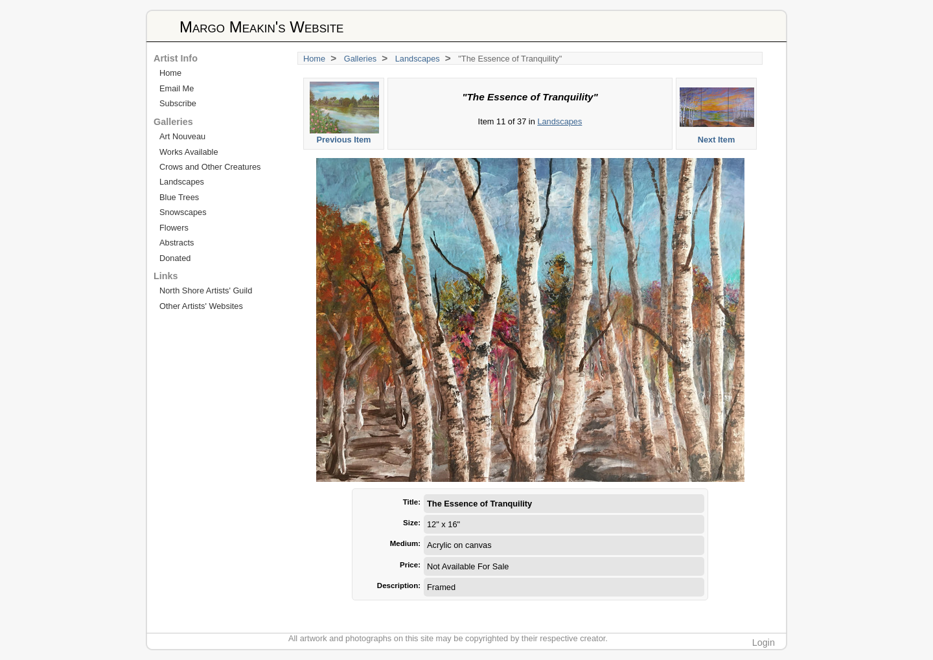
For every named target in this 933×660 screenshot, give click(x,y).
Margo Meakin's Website (261, 27)
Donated (174, 258)
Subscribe (177, 103)
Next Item (717, 113)
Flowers (174, 228)
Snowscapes (183, 212)
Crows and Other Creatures (209, 167)
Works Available (188, 152)
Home (314, 58)
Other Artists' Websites (201, 306)
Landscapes (417, 58)
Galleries (360, 58)
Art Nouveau (182, 136)
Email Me (176, 88)
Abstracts (176, 242)
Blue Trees (179, 197)
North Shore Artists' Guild (205, 290)
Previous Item (344, 113)
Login (763, 642)
